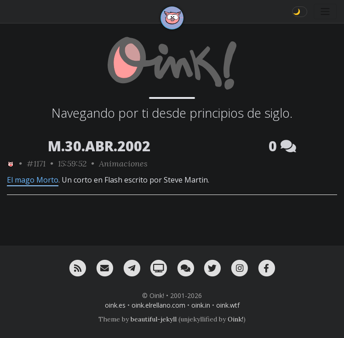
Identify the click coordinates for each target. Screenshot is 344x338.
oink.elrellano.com (158, 305)
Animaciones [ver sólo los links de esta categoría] (123, 163)
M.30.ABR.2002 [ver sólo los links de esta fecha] (99, 146)
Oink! (235, 319)
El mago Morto (32, 180)
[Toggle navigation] (325, 11)
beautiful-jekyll (154, 319)
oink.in (200, 305)
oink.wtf (228, 305)
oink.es (115, 305)
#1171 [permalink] (36, 163)
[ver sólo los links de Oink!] (10, 163)
